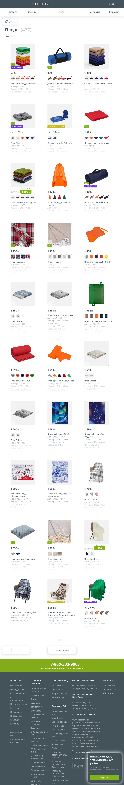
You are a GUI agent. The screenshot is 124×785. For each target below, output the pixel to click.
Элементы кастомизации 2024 (58, 773)
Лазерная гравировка (36, 722)
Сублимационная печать (39, 733)
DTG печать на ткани (38, 750)
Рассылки (14, 708)
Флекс (34, 699)
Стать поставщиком (16, 698)
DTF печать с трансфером (37, 757)
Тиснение (35, 728)
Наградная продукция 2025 (59, 755)
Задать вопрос (59, 697)
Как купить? (57, 685)
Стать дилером (17, 693)
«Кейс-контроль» (61, 781)
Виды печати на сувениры (38, 689)
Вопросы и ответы (60, 693)
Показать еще (62, 649)
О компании (16, 685)
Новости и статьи (18, 704)
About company (17, 740)
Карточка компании (82, 752)
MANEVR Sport (60, 734)
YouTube (109, 693)
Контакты (14, 723)
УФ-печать (36, 710)
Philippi (58, 740)
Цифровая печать (39, 745)
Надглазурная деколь (37, 716)
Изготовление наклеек (37, 739)
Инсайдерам (16, 716)
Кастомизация (38, 766)
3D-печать (36, 780)
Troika (58, 748)
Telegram (109, 685)
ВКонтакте (109, 689)
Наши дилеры (17, 689)
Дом (9, 21)
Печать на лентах (39, 770)
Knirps (58, 729)
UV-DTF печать (38, 762)
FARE (58, 725)
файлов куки (95, 772)
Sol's (57, 744)
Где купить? (57, 689)
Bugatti (59, 718)
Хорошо (104, 777)
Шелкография (37, 695)
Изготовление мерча (37, 775)
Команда (14, 719)
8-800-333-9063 (62, 664)
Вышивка (35, 702)
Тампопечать (37, 706)
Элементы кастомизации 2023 (58, 764)
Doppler (59, 721)
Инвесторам (16, 712)
